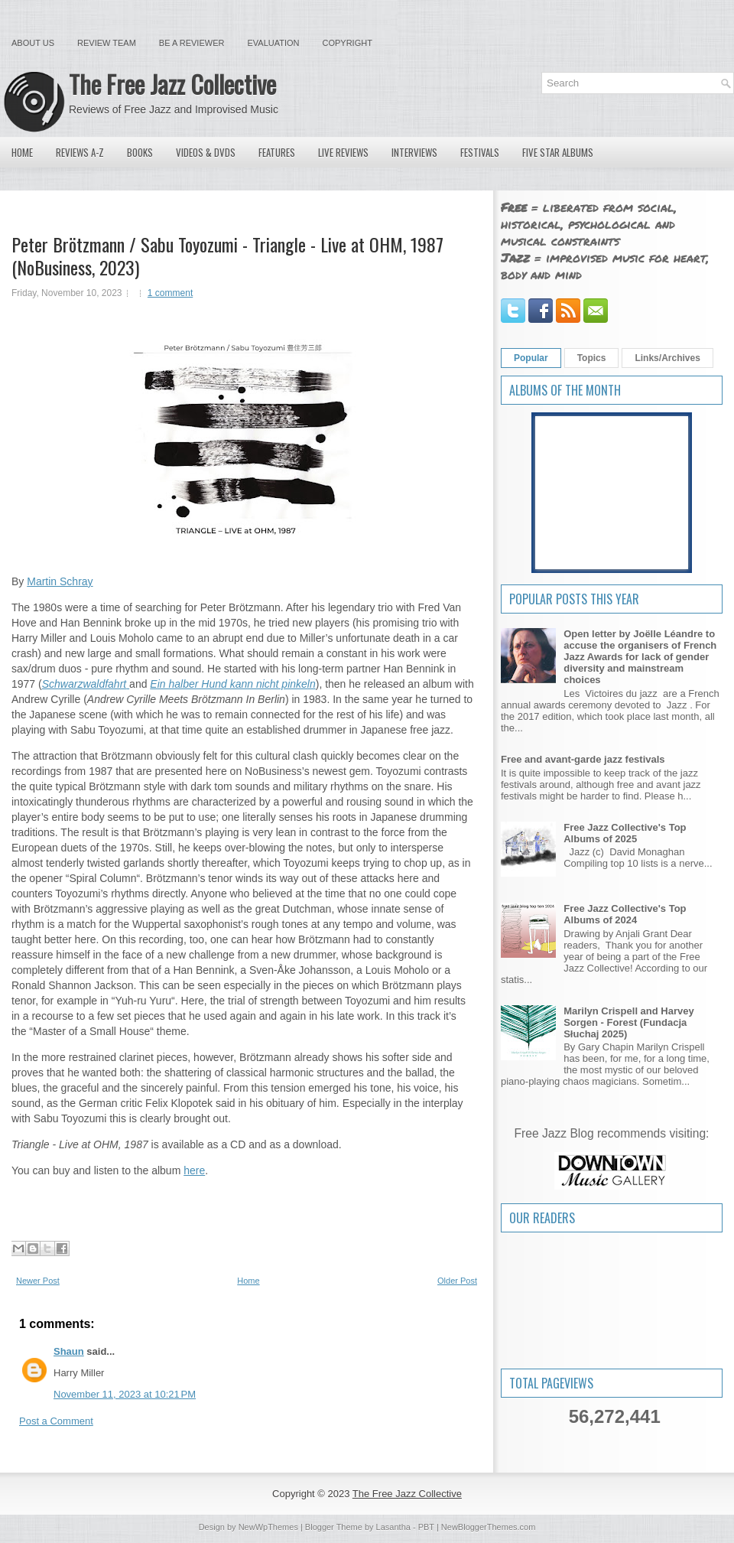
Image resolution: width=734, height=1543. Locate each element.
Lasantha (393, 1527)
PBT (426, 1527)
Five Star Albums (557, 152)
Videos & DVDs (205, 152)
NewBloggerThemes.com (488, 1527)
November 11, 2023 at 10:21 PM (125, 1394)
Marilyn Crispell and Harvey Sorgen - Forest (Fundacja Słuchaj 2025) (628, 1022)
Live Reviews (343, 152)
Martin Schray (60, 581)
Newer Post (38, 1280)
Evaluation (273, 42)
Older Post (457, 1280)
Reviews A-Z (80, 152)
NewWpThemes (268, 1527)
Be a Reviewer (192, 42)
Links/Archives (667, 358)
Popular (531, 358)
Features (276, 152)
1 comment (170, 293)
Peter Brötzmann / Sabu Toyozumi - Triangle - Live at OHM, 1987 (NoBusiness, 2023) (227, 255)
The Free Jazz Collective (172, 84)
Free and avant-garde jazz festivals (583, 759)
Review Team (106, 42)
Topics (591, 358)
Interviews (414, 152)
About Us (32, 42)
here (194, 1170)
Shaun (69, 1351)
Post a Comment (56, 1421)
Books (140, 152)
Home (22, 152)
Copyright (347, 42)
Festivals (479, 152)
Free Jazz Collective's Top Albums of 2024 (624, 914)
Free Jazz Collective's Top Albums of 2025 (624, 833)
